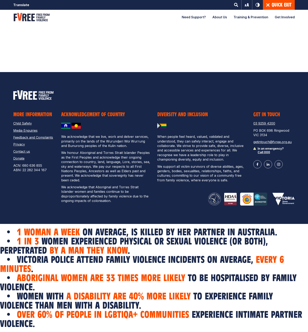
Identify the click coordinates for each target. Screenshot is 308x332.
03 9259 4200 (264, 123)
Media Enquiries (25, 130)
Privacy (19, 144)
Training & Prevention (251, 17)
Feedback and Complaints (33, 137)
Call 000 (264, 152)
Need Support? (194, 17)
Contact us (21, 151)
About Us (219, 17)
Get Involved (285, 17)
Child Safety (22, 123)
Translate (21, 5)
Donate (18, 158)
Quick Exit (278, 5)
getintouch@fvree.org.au (272, 142)
